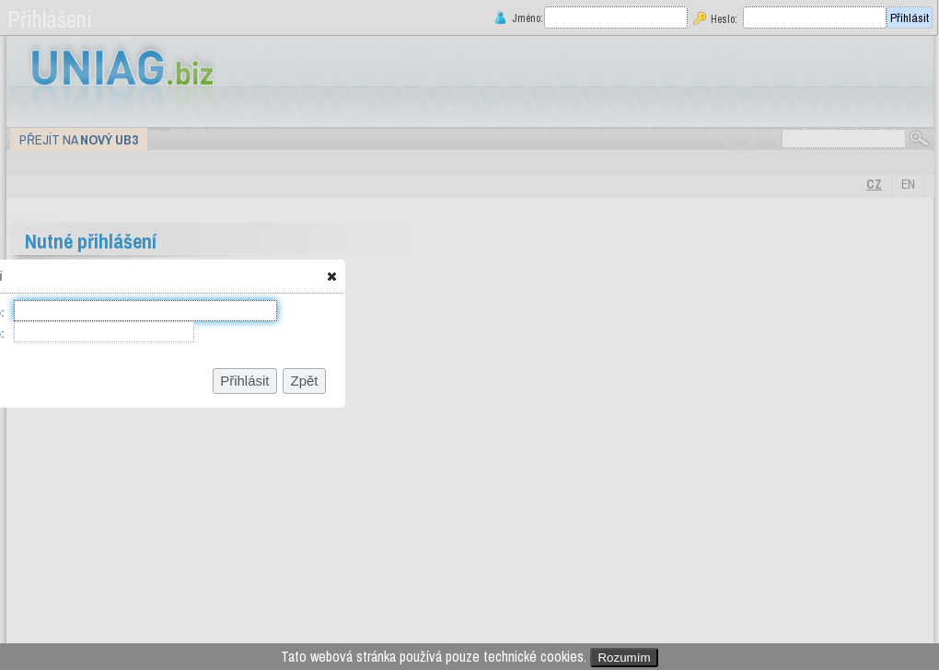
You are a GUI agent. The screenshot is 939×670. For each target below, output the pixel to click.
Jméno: (525, 18)
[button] (332, 276)
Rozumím (623, 657)
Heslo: (724, 19)
